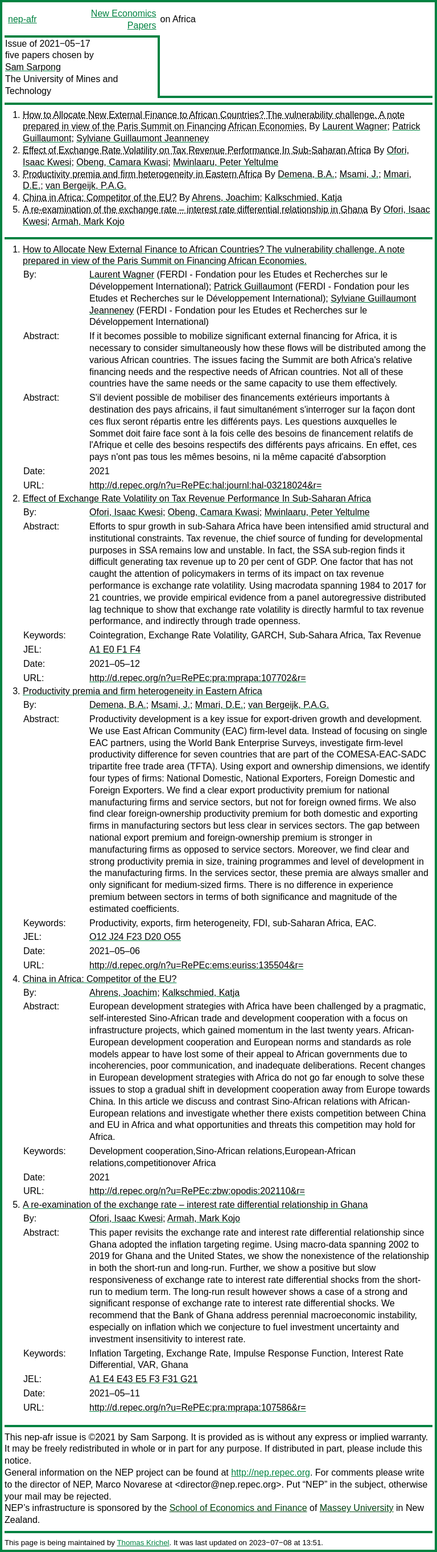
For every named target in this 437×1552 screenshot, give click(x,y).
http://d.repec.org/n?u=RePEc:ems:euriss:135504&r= (196, 965)
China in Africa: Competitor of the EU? (99, 197)
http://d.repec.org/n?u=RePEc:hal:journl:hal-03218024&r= (205, 485)
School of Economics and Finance (238, 1508)
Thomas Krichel (143, 1542)
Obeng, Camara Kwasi (122, 162)
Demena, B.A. (306, 174)
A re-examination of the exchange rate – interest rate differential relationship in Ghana (195, 209)
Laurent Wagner (354, 126)
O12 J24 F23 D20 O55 (135, 937)
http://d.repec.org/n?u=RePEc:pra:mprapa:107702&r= (197, 678)
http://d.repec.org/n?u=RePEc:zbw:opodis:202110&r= (197, 1191)
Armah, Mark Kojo (88, 221)
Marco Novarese (129, 1484)
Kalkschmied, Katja (303, 197)
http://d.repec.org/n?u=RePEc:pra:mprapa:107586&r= (197, 1407)
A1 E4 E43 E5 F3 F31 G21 (143, 1379)
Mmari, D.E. (219, 705)
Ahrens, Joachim (225, 197)
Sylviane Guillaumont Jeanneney (142, 138)
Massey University (357, 1508)
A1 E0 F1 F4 (115, 649)
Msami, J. (359, 174)
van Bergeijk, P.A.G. (86, 185)
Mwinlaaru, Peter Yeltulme (225, 162)
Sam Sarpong (33, 67)
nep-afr (22, 19)
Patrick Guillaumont (253, 286)
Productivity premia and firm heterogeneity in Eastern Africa (142, 174)
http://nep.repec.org (270, 1472)
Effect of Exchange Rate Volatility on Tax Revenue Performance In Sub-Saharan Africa (197, 150)
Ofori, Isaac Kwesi (126, 512)
